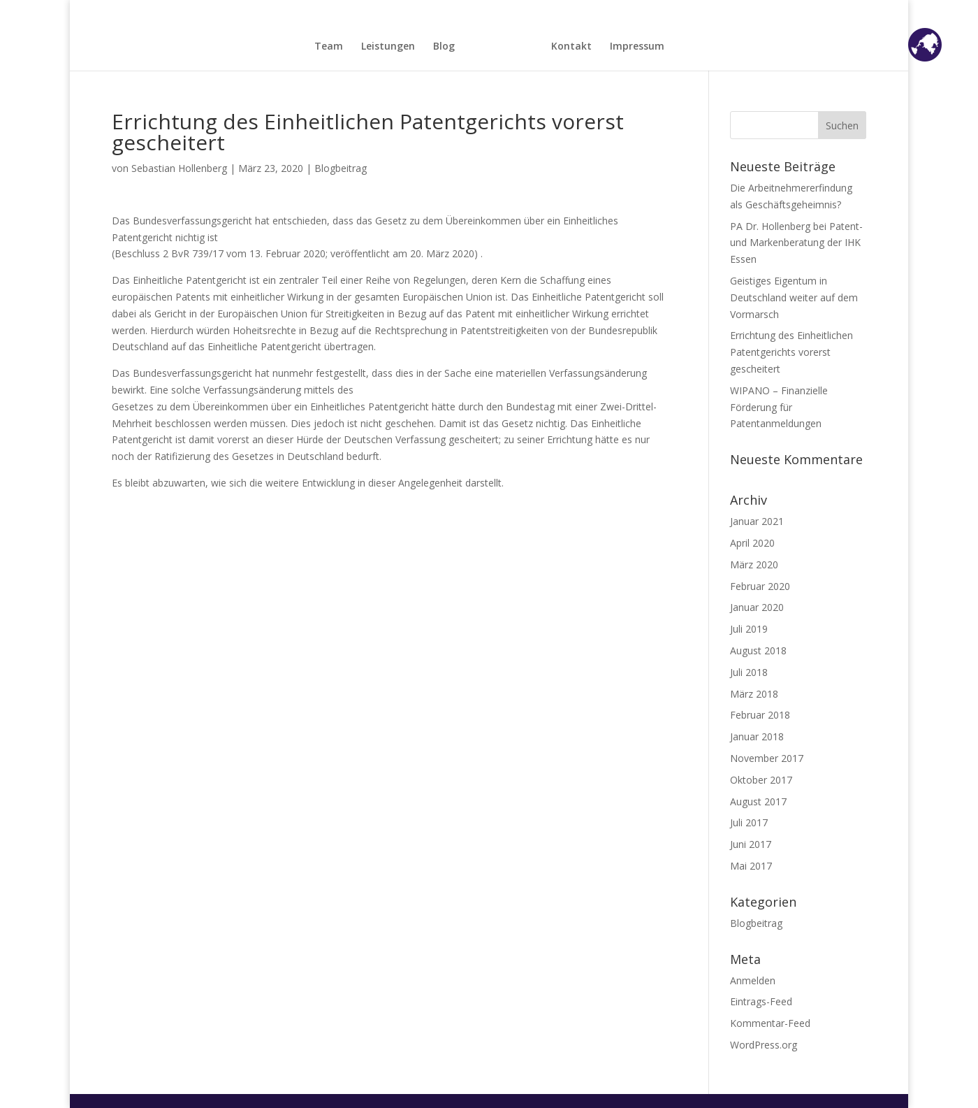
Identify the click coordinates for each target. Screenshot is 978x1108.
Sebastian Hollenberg (179, 168)
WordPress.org (763, 1044)
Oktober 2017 (761, 779)
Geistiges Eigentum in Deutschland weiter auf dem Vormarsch (794, 297)
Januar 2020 (757, 607)
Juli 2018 (749, 672)
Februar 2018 (760, 714)
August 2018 (758, 650)
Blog (444, 46)
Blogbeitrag (340, 168)
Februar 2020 (760, 586)
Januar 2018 (757, 736)
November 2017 (766, 758)
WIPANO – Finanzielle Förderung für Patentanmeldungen (779, 407)
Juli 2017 (749, 822)
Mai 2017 (751, 865)
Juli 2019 (749, 628)
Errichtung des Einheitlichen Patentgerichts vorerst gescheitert (791, 352)
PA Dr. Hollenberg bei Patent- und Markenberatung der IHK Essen (796, 243)
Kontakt (571, 46)
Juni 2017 (750, 844)
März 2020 (754, 564)
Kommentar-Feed (770, 1023)
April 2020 (752, 542)
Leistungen (388, 46)
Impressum (637, 46)
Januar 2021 (757, 521)
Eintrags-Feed (761, 1001)
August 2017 (758, 801)
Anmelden (752, 980)
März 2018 (754, 693)
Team (328, 46)
